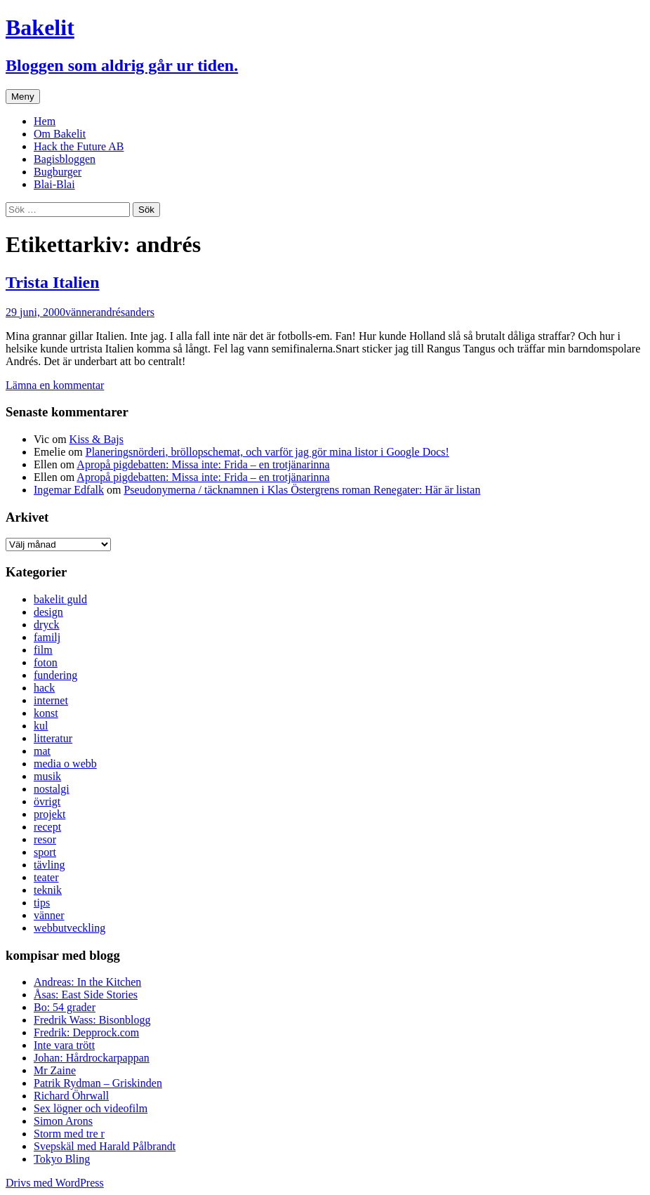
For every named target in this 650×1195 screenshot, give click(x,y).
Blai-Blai (54, 184)
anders (139, 312)
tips (42, 903)
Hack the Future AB (79, 146)
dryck (46, 624)
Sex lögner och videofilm (90, 1108)
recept (47, 827)
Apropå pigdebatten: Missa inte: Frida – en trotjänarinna (203, 464)
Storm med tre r (69, 1134)
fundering (55, 675)
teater (46, 877)
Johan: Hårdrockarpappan (92, 1058)
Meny (22, 96)
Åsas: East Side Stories (86, 995)
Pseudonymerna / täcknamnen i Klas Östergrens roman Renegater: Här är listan (302, 490)
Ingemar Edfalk (69, 490)
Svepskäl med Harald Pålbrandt (104, 1146)
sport (45, 852)
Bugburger (57, 172)
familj (47, 637)
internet (51, 700)
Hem (44, 121)
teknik (48, 890)
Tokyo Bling (62, 1159)
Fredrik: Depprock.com (86, 1032)
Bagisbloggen (64, 159)
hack (44, 688)
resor (45, 839)
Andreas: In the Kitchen (87, 982)
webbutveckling (69, 928)
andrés (110, 312)
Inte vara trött (64, 1045)
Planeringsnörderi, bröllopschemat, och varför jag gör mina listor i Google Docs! (267, 452)
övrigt (47, 801)
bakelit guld (60, 599)
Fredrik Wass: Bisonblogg (92, 1020)
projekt (49, 814)
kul (41, 726)
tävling (49, 865)
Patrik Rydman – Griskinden (98, 1083)
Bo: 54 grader (64, 1007)
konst (46, 713)
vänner (80, 312)
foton (46, 662)
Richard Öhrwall (71, 1096)
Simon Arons (63, 1121)
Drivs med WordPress (55, 1183)
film (43, 650)
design (48, 612)
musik (47, 776)
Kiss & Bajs (96, 439)
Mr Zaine (55, 1070)
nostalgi (51, 789)
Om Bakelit (60, 134)
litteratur (53, 738)
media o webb (65, 764)
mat (42, 751)
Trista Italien (53, 282)
